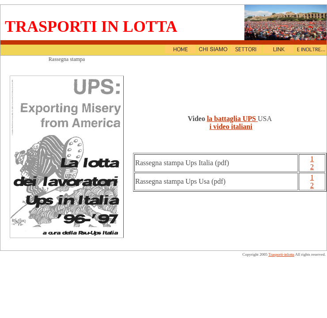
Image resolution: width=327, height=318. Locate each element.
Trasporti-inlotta (281, 254)
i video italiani (230, 126)
